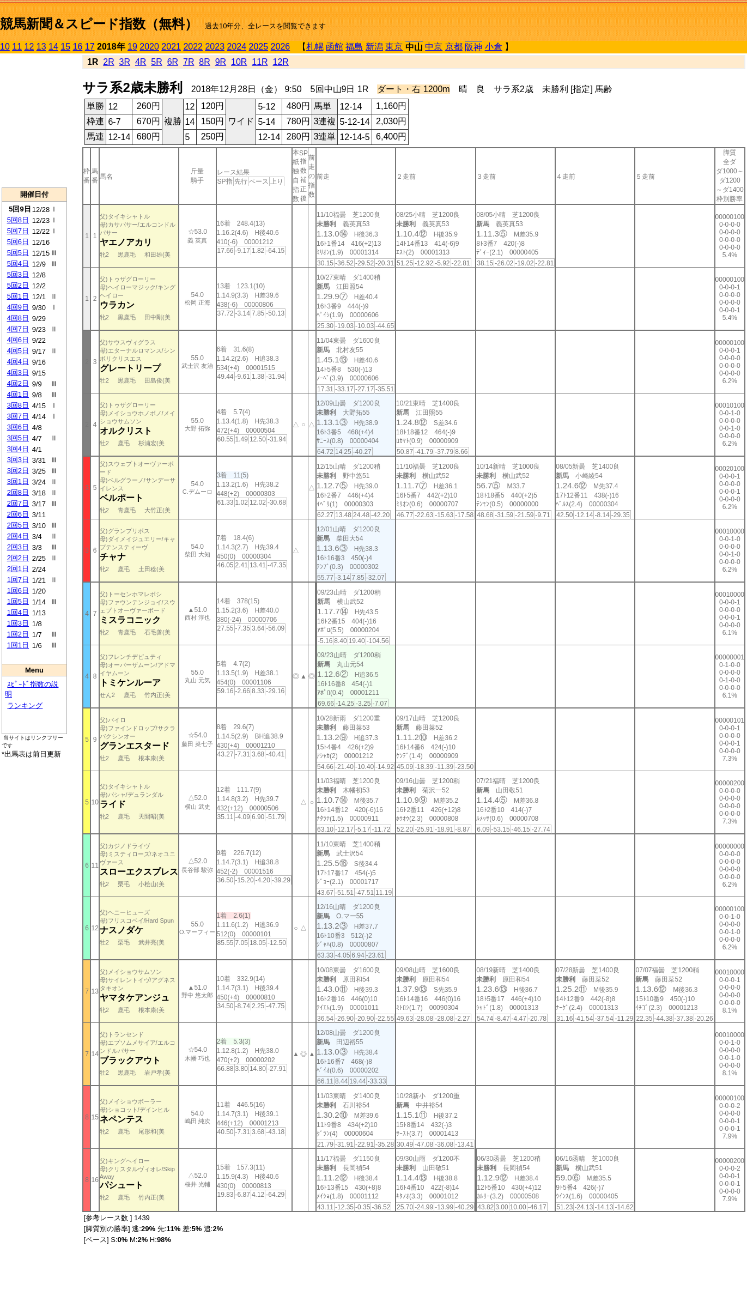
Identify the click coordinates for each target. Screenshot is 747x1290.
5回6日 (18, 242)
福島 (354, 46)
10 (5, 46)
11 (17, 46)
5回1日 (18, 296)
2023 (214, 46)
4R (140, 61)
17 (90, 46)
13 (41, 46)
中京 (433, 46)
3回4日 (18, 449)
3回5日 (18, 438)
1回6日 (18, 590)
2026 (280, 46)
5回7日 (18, 231)
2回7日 (18, 503)
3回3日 (18, 460)
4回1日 (18, 394)
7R (188, 61)
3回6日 (18, 427)
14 (53, 46)
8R (204, 61)
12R (281, 61)
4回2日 (18, 383)
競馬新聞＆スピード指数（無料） (99, 23)
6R (172, 61)
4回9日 (18, 307)
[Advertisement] (34, 120)
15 (65, 46)
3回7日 (18, 416)
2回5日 (18, 525)
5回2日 (18, 285)
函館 (334, 46)
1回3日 (18, 623)
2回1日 (18, 569)
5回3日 (18, 274)
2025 (259, 46)
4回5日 (18, 351)
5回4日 (18, 263)
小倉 (493, 46)
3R (124, 61)
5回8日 (18, 220)
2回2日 (18, 558)
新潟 (374, 46)
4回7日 (18, 329)
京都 (454, 46)
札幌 (315, 46)
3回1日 (18, 481)
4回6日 (18, 340)
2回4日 (18, 536)
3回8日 (18, 405)
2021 (171, 46)
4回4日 (18, 362)
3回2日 (18, 471)
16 (78, 46)
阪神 (473, 47)
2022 (193, 46)
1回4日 (18, 612)
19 (132, 46)
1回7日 (18, 580)
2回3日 (18, 547)
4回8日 (18, 318)
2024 (236, 46)
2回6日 (18, 514)
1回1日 (18, 645)
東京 (394, 46)
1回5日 (18, 601)
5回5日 (18, 253)
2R (108, 61)
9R (220, 61)
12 (29, 46)
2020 (149, 46)
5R (156, 61)
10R (239, 61)
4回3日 (18, 372)
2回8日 (18, 492)
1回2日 (18, 634)
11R (260, 61)
